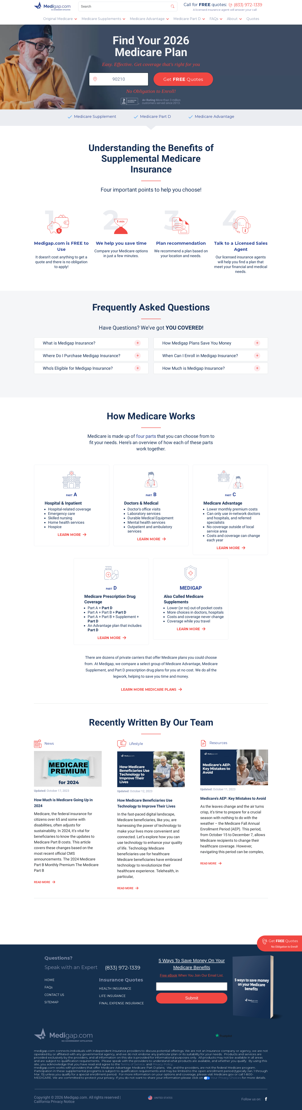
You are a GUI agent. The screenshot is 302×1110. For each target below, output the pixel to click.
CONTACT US (54, 995)
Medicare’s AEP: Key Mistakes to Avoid (233, 798)
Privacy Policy (162, 1064)
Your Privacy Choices (222, 1078)
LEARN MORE (69, 535)
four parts (146, 436)
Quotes (252, 19)
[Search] (127, 6)
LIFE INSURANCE (112, 996)
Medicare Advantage (147, 19)
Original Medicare (58, 19)
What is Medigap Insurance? (69, 343)
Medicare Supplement (95, 116)
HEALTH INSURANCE (115, 988)
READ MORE (42, 882)
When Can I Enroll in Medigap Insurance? (200, 355)
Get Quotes (183, 79)
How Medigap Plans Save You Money (196, 343)
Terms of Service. (133, 1064)
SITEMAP (51, 1002)
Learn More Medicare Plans (148, 690)
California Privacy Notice (54, 1101)
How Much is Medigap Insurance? (193, 368)
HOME (49, 980)
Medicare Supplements (101, 19)
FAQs (214, 19)
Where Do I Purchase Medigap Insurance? (81, 355)
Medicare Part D (187, 19)
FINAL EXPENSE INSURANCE (121, 1003)
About (232, 19)
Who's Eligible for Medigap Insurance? (78, 368)
